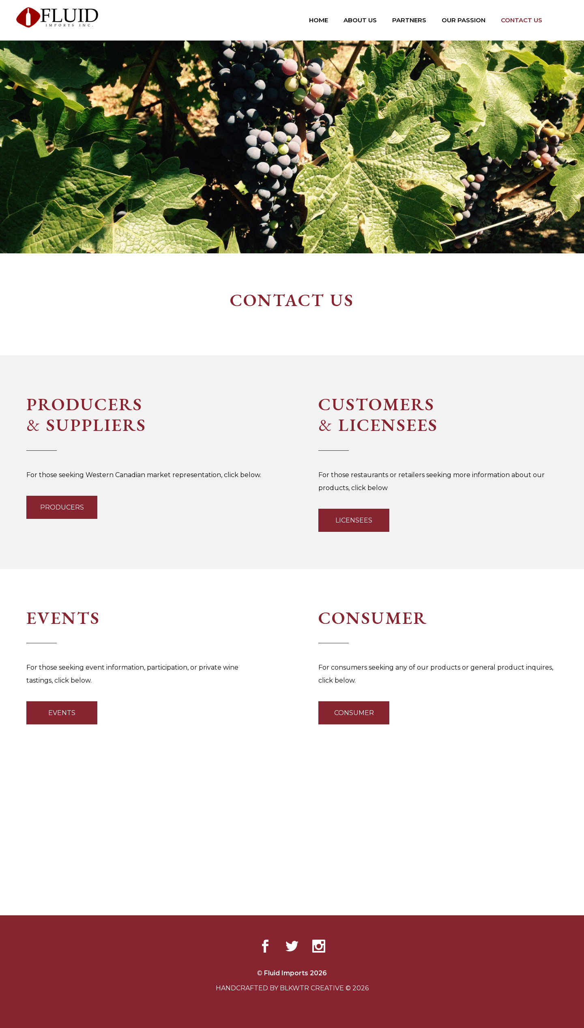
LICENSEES (353, 520)
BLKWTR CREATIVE (312, 988)
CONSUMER (354, 713)
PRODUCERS (62, 507)
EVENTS (61, 713)
